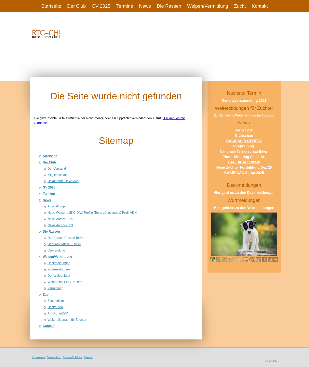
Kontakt (260, 6)
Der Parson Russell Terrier (65, 237)
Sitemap (88, 357)
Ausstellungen (57, 206)
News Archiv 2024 (60, 219)
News (145, 6)
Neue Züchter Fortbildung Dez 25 (244, 167)
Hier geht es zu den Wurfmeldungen (244, 208)
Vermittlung (55, 288)
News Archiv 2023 (60, 225)
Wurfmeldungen (58, 269)
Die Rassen (169, 6)
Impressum (38, 357)
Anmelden (271, 361)
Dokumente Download (62, 181)
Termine (124, 6)
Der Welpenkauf (58, 275)
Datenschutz (54, 357)
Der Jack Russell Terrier (64, 244)
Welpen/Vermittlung (207, 6)
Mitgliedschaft (57, 175)
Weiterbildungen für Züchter (66, 319)
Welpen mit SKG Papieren (65, 282)
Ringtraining (243, 146)
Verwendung (56, 250)
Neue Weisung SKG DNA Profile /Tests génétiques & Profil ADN (92, 212)
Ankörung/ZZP (57, 313)
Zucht (240, 6)
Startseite (51, 6)
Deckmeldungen (58, 263)
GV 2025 (101, 6)
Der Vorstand (56, 168)
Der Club (76, 6)
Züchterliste (55, 300)
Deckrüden (55, 307)
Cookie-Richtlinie (72, 357)
